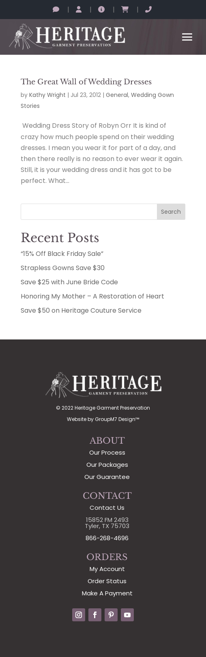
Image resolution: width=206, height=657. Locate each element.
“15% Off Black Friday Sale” (62, 253)
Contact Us (107, 507)
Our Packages (107, 464)
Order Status (107, 581)
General (117, 95)
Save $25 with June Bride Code (69, 282)
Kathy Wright (47, 95)
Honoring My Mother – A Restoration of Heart (92, 296)
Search (171, 212)
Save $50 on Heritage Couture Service (81, 310)
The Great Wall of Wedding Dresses (86, 81)
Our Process (107, 452)
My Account (107, 569)
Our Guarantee (107, 476)
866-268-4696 (107, 538)
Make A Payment (107, 593)
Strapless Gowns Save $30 (63, 268)
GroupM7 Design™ (117, 419)
